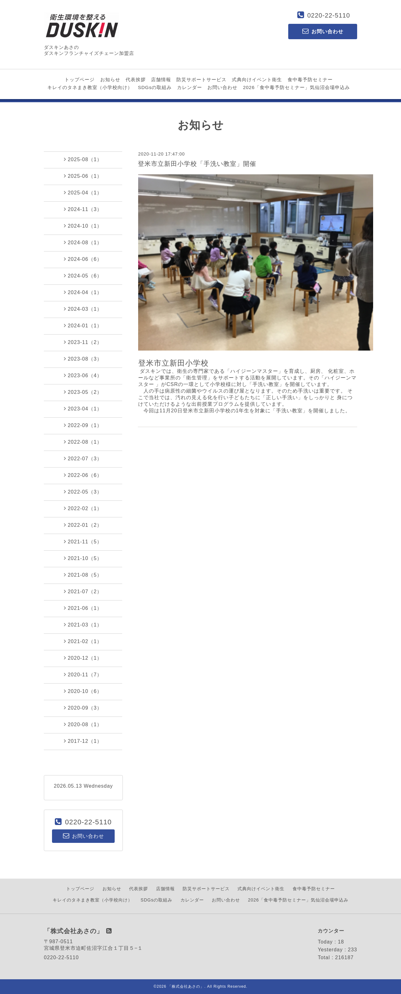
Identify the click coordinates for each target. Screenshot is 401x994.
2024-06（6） (83, 259)
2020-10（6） (83, 691)
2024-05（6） (83, 275)
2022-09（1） (83, 425)
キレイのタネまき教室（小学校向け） (90, 87)
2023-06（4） (83, 375)
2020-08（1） (83, 724)
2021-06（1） (83, 608)
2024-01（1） (83, 325)
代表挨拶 (136, 79)
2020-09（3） (83, 708)
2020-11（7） (83, 674)
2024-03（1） (83, 309)
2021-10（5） (83, 558)
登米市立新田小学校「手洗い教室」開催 (197, 163)
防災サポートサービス (201, 79)
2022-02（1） (83, 508)
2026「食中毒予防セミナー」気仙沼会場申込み (296, 87)
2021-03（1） (83, 624)
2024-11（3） (83, 209)
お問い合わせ (222, 87)
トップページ (80, 79)
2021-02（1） (83, 641)
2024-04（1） (83, 292)
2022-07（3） (83, 458)
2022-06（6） (83, 475)
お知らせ (110, 79)
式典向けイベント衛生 (257, 79)
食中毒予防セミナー (310, 79)
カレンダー (189, 87)
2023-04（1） (83, 408)
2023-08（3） (83, 359)
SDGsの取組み (155, 87)
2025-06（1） (83, 176)
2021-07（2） (83, 591)
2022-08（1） (83, 442)
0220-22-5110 (328, 15)
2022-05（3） (83, 491)
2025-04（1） (83, 192)
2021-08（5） (83, 575)
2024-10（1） (83, 226)
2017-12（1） (83, 741)
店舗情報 (161, 79)
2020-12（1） (83, 658)
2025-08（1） (83, 159)
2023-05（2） (83, 392)
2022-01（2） (83, 525)
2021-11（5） (83, 541)
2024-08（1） (83, 242)
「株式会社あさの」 (186, 986)
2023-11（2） (83, 342)
